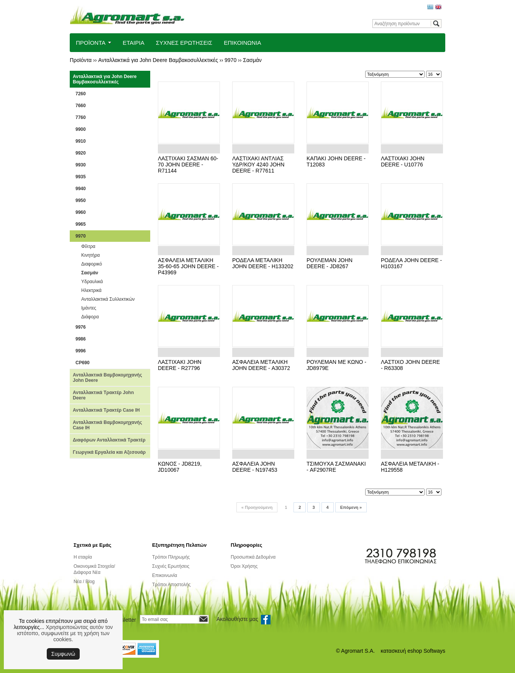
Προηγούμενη (256, 507)
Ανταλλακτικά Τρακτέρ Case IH (106, 410)
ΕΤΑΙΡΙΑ (133, 42)
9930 (80, 165)
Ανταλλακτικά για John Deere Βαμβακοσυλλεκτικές (158, 60)
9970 (230, 60)
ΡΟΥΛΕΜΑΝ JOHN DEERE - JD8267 (330, 263)
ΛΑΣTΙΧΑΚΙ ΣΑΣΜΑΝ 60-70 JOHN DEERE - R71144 (188, 164)
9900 (80, 129)
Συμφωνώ (63, 654)
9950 (80, 200)
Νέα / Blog (84, 581)
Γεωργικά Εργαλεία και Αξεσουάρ (109, 452)
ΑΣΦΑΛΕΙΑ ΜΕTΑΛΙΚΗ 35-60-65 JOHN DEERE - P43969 (188, 266)
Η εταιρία (83, 557)
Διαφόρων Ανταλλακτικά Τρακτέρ (109, 440)
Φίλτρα (88, 246)
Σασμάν (252, 60)
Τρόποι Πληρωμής (171, 557)
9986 (80, 339)
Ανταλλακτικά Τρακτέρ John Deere (103, 395)
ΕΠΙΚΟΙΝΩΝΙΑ (242, 42)
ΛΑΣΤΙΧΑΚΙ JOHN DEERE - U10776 (403, 161)
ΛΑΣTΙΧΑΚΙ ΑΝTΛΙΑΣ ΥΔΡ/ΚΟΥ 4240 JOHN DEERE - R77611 (258, 164)
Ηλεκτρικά (91, 290)
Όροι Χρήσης (244, 566)
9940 (80, 188)
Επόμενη (351, 507)
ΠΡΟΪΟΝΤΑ (90, 42)
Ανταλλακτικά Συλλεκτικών (108, 299)
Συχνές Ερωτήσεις (170, 566)
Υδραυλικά (92, 281)
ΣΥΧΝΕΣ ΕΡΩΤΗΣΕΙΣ (184, 42)
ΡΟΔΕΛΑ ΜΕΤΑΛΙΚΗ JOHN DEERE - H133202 (263, 263)
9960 (80, 212)
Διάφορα (90, 316)
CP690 (82, 362)
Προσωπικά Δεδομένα (253, 557)
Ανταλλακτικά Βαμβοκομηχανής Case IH (107, 425)
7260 (80, 93)
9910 (80, 141)
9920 (80, 153)
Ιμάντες (88, 308)
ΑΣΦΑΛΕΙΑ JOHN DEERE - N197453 (254, 467)
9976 (80, 327)
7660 (80, 105)
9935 (80, 176)
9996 (80, 351)
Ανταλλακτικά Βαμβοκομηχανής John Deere (107, 377)
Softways (434, 651)
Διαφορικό (91, 264)
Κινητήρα (90, 255)
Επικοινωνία (164, 575)
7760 (80, 117)
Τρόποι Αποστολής (171, 584)
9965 (80, 224)
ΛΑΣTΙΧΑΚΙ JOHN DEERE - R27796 (180, 365)
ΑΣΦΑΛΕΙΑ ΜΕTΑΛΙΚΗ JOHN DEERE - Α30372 (261, 365)
